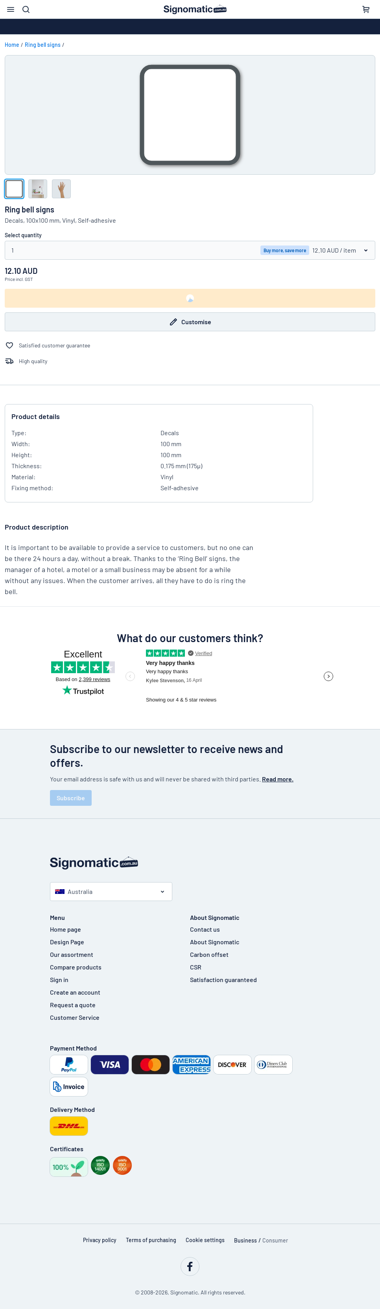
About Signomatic (214, 941)
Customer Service (75, 1017)
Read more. (277, 779)
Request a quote (73, 1004)
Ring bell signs (43, 44)
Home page (65, 929)
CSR (195, 967)
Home (12, 44)
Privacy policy (99, 1240)
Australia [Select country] (73, 891)
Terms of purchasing (151, 1240)
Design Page (67, 941)
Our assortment (71, 954)
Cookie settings (205, 1240)
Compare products (75, 967)
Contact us (205, 929)
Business (245, 1240)
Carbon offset (209, 954)
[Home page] (190, 863)
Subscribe (71, 797)
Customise (190, 322)
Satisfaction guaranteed (223, 979)
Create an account (75, 992)
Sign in (59, 979)
